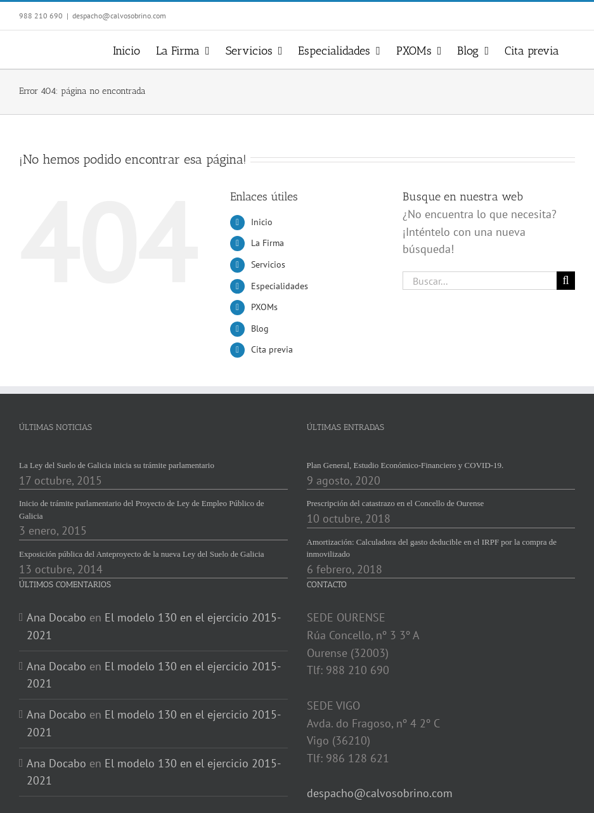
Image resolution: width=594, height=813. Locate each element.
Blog (260, 328)
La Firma (267, 243)
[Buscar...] (480, 280)
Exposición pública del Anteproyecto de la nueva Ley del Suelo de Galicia (141, 554)
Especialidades (279, 286)
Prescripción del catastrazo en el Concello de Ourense (395, 503)
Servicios (268, 264)
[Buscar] (566, 280)
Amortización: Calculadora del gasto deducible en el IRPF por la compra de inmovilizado (432, 548)
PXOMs (264, 307)
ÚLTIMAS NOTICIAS (55, 427)
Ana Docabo (56, 617)
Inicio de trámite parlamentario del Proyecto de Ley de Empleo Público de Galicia (141, 509)
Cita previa (272, 349)
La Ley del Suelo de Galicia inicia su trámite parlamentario (116, 465)
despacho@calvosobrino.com (119, 15)
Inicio (262, 222)
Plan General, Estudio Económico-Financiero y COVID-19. (405, 465)
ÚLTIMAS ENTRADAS (345, 427)
